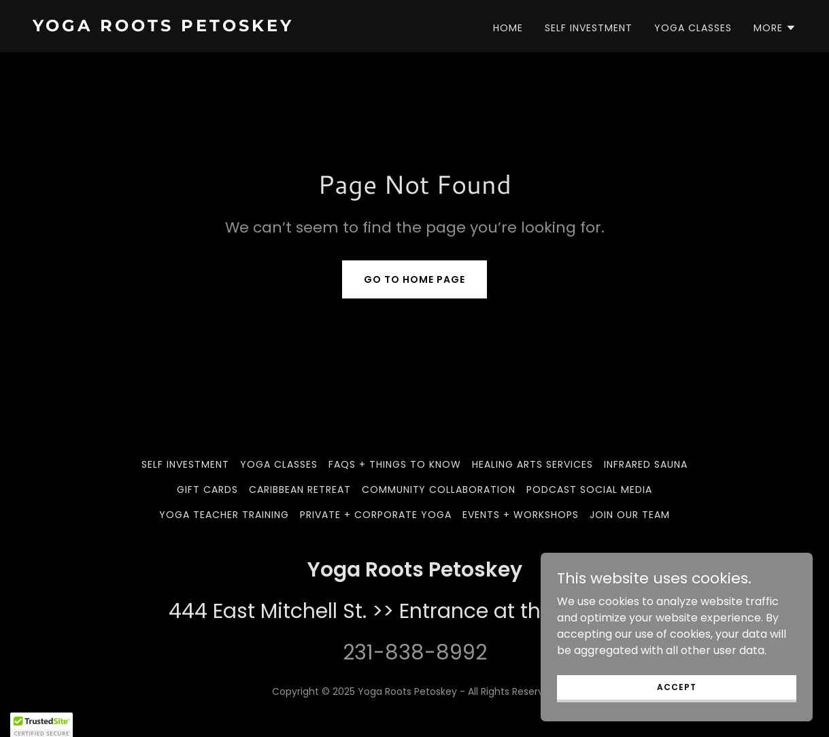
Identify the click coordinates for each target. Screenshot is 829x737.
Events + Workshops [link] (520, 514)
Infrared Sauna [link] (646, 464)
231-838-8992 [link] (415, 652)
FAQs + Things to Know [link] (394, 464)
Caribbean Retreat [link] (300, 489)
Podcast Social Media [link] (589, 489)
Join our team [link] (630, 514)
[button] (775, 28)
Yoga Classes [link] (693, 28)
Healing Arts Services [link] (532, 464)
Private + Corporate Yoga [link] (376, 514)
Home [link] (508, 28)
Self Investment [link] (588, 28)
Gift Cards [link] (207, 489)
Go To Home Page (414, 279)
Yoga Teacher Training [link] (224, 514)
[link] (218, 27)
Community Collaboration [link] (439, 489)
